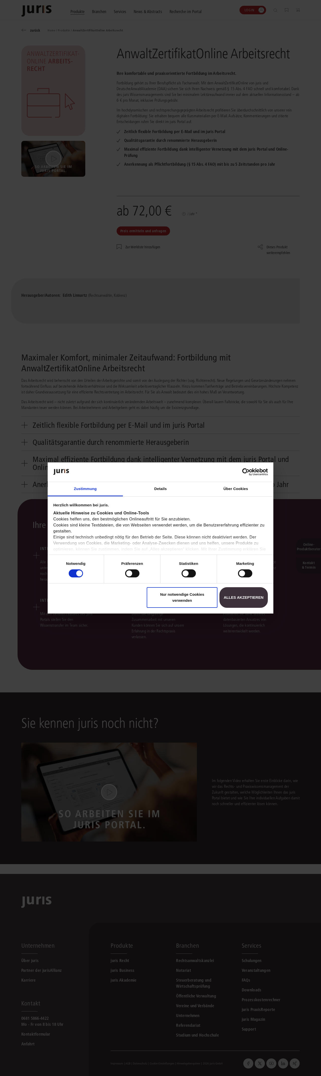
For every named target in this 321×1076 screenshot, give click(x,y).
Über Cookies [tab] (235, 489)
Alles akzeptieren (244, 597)
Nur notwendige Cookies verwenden (182, 597)
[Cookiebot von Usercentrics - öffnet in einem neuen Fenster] (246, 472)
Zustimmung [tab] (85, 489)
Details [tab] (160, 489)
